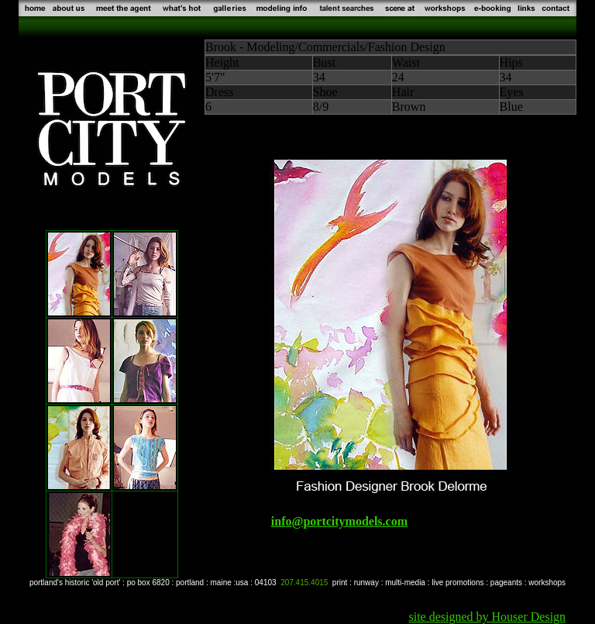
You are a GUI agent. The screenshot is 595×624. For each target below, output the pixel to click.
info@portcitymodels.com (339, 521)
